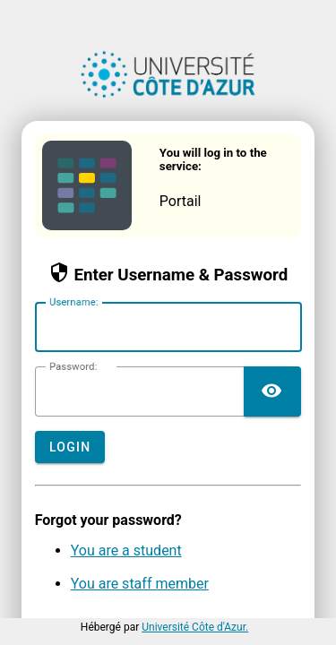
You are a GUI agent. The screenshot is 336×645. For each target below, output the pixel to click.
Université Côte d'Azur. (195, 627)
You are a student (126, 550)
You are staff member (140, 583)
